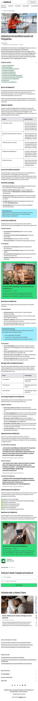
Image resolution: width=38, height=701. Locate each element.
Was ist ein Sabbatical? (8, 65)
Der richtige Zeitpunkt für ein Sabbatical (12, 77)
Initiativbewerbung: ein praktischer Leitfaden (12, 657)
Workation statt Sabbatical (9, 82)
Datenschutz (30, 690)
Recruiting (18, 6)
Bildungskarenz (17, 191)
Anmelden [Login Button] (32, 2)
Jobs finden (19, 585)
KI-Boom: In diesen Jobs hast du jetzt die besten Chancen (16, 642)
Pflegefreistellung (27, 191)
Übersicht (3, 6)
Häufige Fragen (8, 690)
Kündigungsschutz (13, 202)
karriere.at (19, 694)
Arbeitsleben (26, 6)
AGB (25, 690)
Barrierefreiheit (14, 691)
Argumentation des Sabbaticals (10, 78)
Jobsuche (10, 6)
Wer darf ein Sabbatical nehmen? (10, 68)
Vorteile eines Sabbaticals (9, 72)
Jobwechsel (12, 413)
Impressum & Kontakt (18, 690)
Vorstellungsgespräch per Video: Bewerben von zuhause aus (16, 663)
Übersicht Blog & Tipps (8, 10)
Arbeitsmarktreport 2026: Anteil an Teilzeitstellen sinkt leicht (17, 644)
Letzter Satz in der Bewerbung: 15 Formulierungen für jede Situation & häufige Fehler (18, 660)
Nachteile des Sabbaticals (9, 73)
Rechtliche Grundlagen (8, 70)
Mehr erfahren (10, 560)
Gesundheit (4, 43)
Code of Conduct (23, 691)
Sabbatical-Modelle (7, 67)
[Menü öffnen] (1, 2)
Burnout (25, 235)
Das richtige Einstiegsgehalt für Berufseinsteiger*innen (15, 647)
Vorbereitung (5, 80)
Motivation (13, 421)
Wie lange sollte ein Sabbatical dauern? (12, 75)
